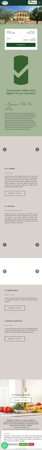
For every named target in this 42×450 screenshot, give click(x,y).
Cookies (22, 441)
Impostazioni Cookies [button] (11, 444)
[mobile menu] (39, 2)
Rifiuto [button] (31, 444)
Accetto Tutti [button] (23, 444)
